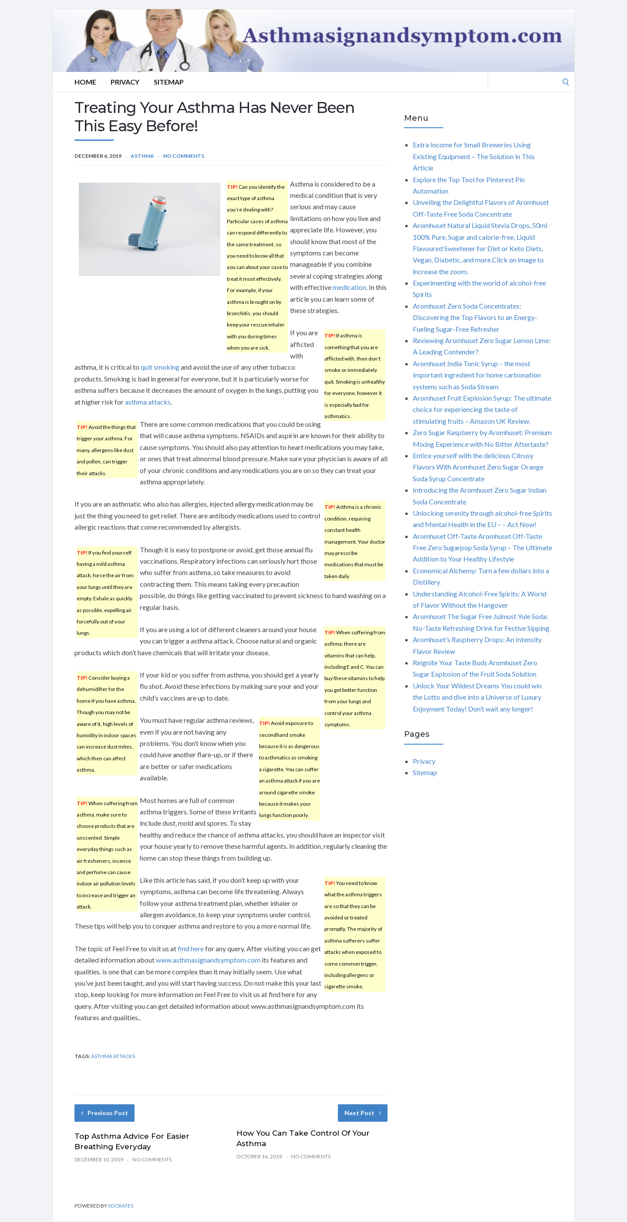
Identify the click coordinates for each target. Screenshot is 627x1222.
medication (349, 287)
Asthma (142, 156)
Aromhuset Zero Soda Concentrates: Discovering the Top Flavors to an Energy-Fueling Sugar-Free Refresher (475, 317)
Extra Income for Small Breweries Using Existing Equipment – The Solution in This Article (474, 156)
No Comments (183, 156)
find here (191, 948)
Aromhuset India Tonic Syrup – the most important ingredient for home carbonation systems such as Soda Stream (477, 375)
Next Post (362, 1112)
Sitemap (169, 82)
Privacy (125, 82)
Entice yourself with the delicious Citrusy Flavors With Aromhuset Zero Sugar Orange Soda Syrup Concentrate (478, 467)
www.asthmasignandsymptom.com (208, 960)
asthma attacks (148, 402)
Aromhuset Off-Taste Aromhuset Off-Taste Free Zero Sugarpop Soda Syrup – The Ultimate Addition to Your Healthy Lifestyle (482, 547)
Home (85, 82)
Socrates (120, 1205)
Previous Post (104, 1112)
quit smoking (160, 367)
